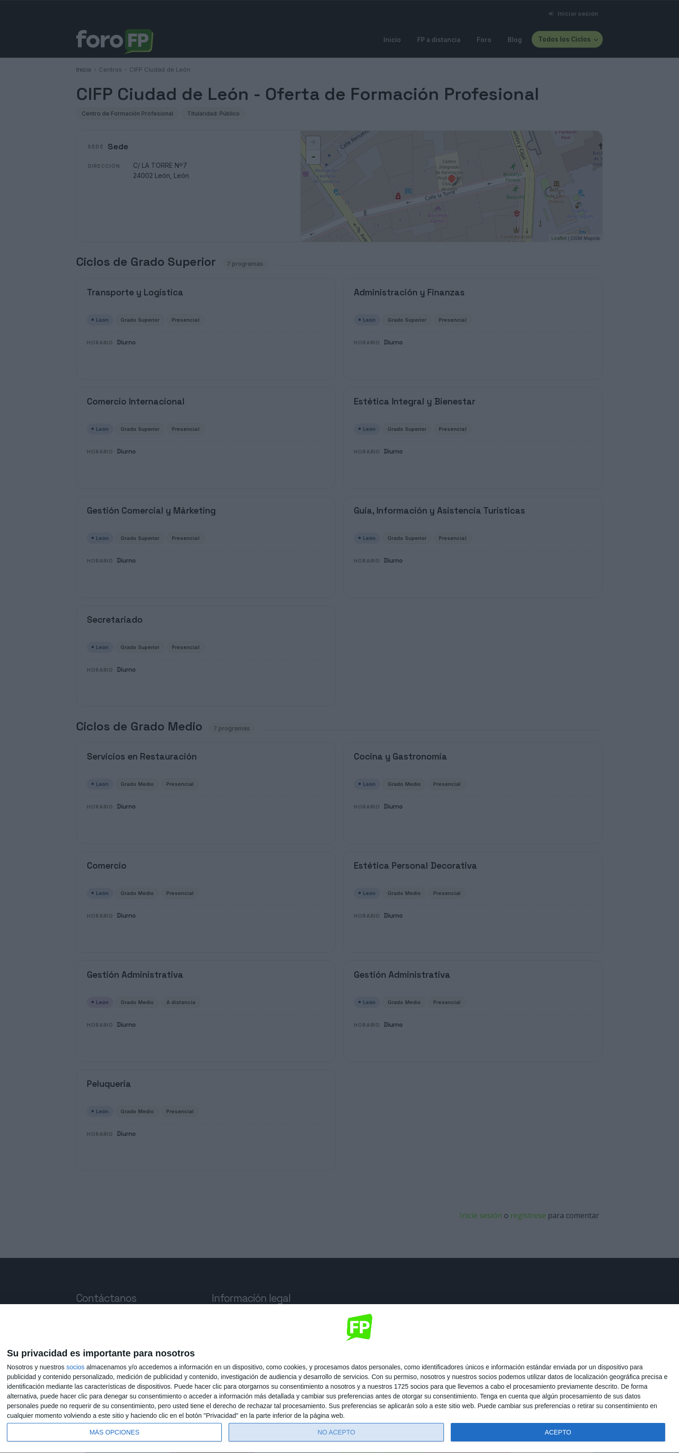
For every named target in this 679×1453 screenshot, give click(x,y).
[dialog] (339, 1379)
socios (75, 1367)
